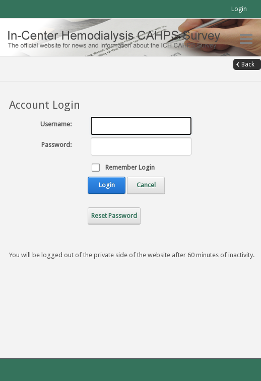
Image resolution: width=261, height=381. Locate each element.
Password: (56, 144)
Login (239, 9)
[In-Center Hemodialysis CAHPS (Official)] (120, 37)
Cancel (146, 185)
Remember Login (130, 167)
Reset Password (114, 215)
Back (247, 64)
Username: (56, 124)
